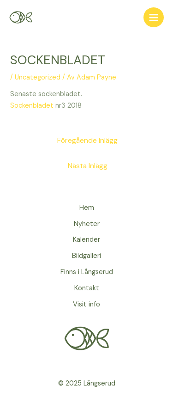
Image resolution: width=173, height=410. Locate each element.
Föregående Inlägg (87, 140)
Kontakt (86, 288)
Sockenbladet (32, 105)
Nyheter (87, 224)
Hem (86, 207)
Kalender (86, 239)
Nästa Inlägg (87, 166)
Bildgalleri (86, 255)
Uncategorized (37, 77)
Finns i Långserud (86, 272)
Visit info (86, 304)
